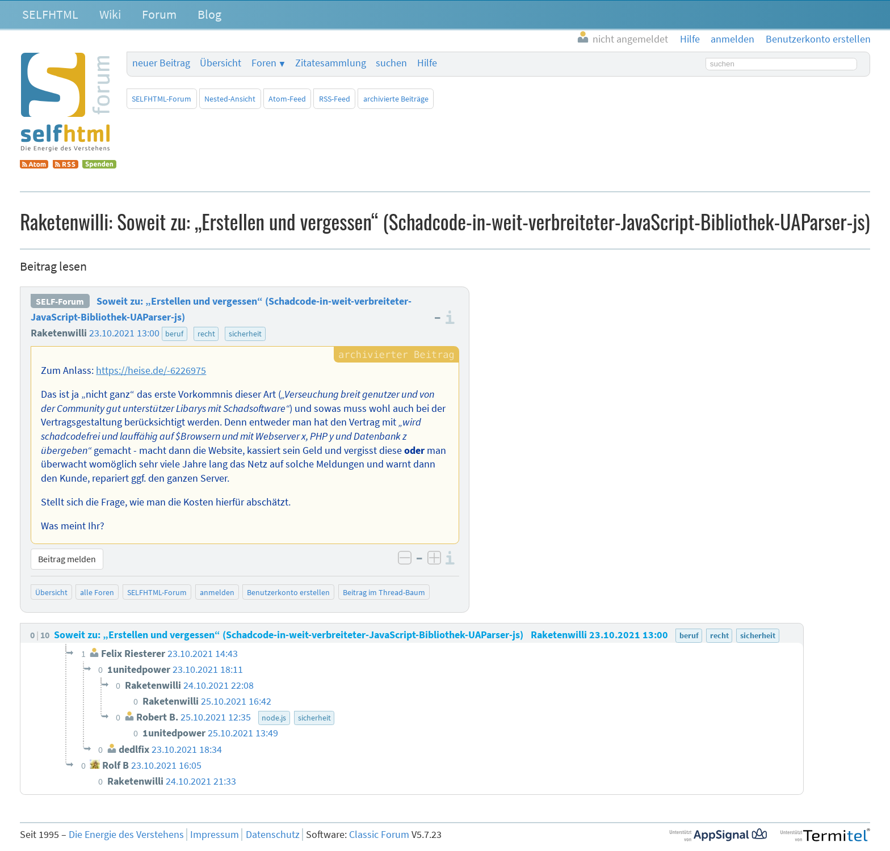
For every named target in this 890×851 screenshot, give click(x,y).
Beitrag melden (67, 558)
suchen (391, 63)
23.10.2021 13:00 (124, 333)
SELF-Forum (60, 301)
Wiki (110, 14)
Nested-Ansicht (229, 99)
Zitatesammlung (330, 63)
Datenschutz (273, 834)
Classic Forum (379, 834)
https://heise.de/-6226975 (151, 370)
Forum (159, 14)
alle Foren (97, 592)
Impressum (214, 834)
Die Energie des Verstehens (126, 834)
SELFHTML (50, 14)
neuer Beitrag (161, 63)
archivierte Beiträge (396, 99)
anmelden (217, 592)
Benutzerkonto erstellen (288, 592)
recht (206, 333)
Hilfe (427, 63)
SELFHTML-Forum (161, 99)
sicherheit (245, 333)
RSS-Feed (334, 99)
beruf (174, 333)
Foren (263, 63)
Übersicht (220, 63)
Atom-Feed (287, 99)
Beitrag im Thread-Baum (384, 592)
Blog (209, 14)
